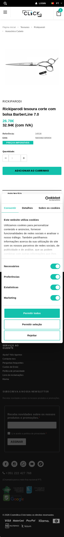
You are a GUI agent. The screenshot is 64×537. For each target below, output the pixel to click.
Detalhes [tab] (27, 207)
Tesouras (24, 27)
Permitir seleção (32, 324)
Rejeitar (32, 335)
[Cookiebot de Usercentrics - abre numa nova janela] (45, 198)
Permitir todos (32, 313)
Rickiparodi (39, 27)
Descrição (15, 193)
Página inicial (9, 27)
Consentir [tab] (10, 207)
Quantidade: (9, 151)
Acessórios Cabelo (14, 31)
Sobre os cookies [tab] (49, 207)
